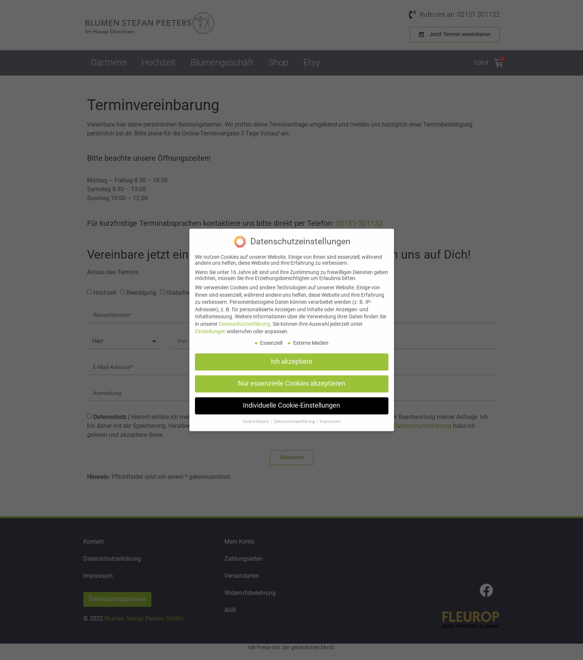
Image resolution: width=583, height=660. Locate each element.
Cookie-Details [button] (256, 415)
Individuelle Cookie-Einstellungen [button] (291, 399)
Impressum (330, 415)
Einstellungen (210, 324)
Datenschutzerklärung (244, 317)
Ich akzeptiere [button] (292, 355)
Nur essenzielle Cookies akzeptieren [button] (291, 377)
